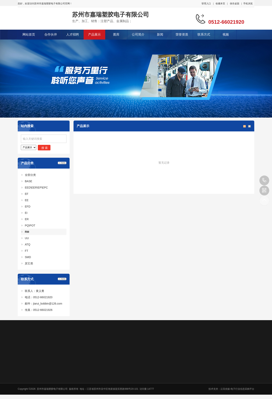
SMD (28, 257)
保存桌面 (234, 3)
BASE (28, 181)
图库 (116, 34)
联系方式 (203, 34)
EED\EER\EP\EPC (36, 187)
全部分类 (30, 174)
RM (27, 231)
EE (27, 200)
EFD (27, 206)
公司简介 (138, 34)
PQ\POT (30, 225)
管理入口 (206, 3)
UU (27, 238)
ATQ (27, 244)
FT (26, 250)
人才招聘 (72, 34)
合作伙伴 (50, 34)
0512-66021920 (264, 180)
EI (26, 212)
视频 (226, 34)
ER (27, 219)
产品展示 (94, 34)
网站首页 (28, 34)
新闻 (160, 34)
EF (26, 193)
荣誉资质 (182, 34)
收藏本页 (220, 3)
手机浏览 (248, 3)
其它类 (29, 263)
